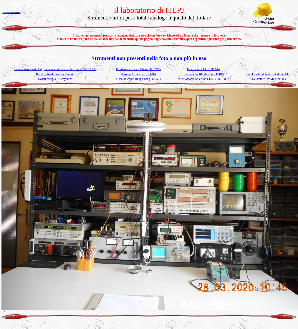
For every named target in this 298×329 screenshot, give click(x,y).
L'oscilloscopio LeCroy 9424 (55, 78)
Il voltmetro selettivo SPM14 (138, 74)
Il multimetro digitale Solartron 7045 (267, 74)
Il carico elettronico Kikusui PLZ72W (138, 69)
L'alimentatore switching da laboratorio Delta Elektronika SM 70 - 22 (55, 69)
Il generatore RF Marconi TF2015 (203, 74)
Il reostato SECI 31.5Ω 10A (203, 69)
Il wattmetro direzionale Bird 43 (55, 74)
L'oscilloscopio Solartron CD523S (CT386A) (203, 78)
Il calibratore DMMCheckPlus (268, 78)
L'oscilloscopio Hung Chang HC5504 (138, 78)
